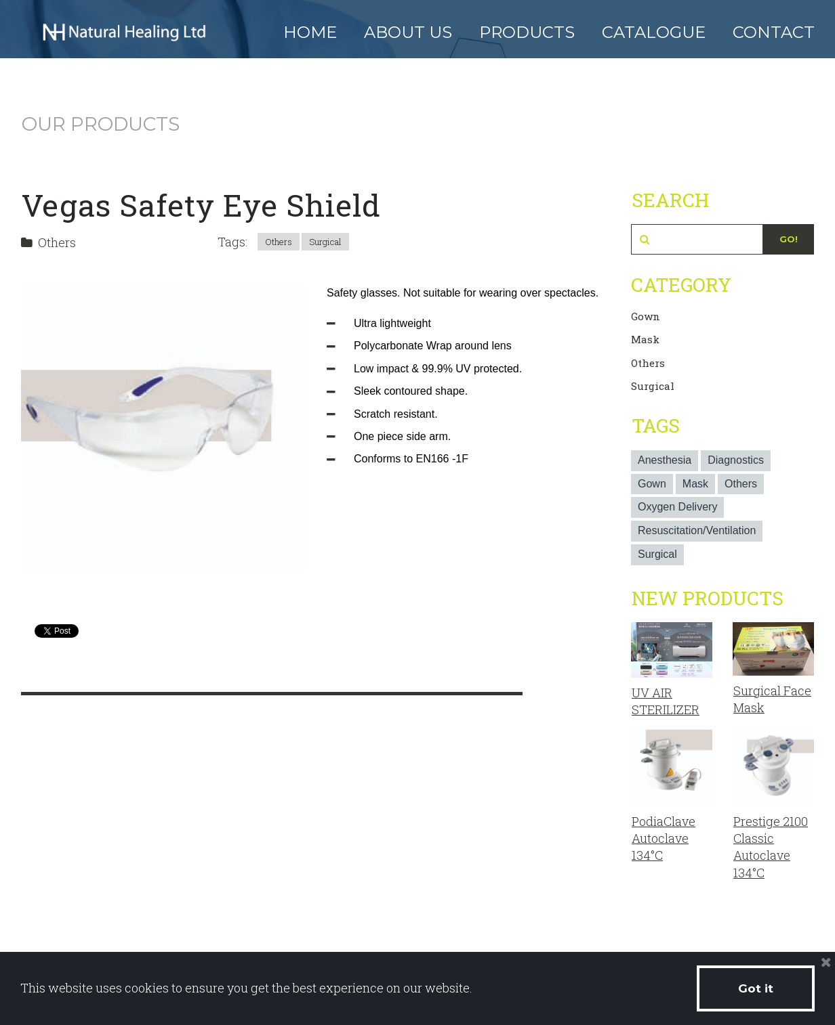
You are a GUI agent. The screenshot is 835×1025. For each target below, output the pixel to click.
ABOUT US (408, 32)
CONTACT (774, 32)
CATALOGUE (654, 32)
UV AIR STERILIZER (665, 701)
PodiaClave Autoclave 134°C (663, 838)
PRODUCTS (527, 32)
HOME (310, 32)
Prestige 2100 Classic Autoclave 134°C (770, 847)
